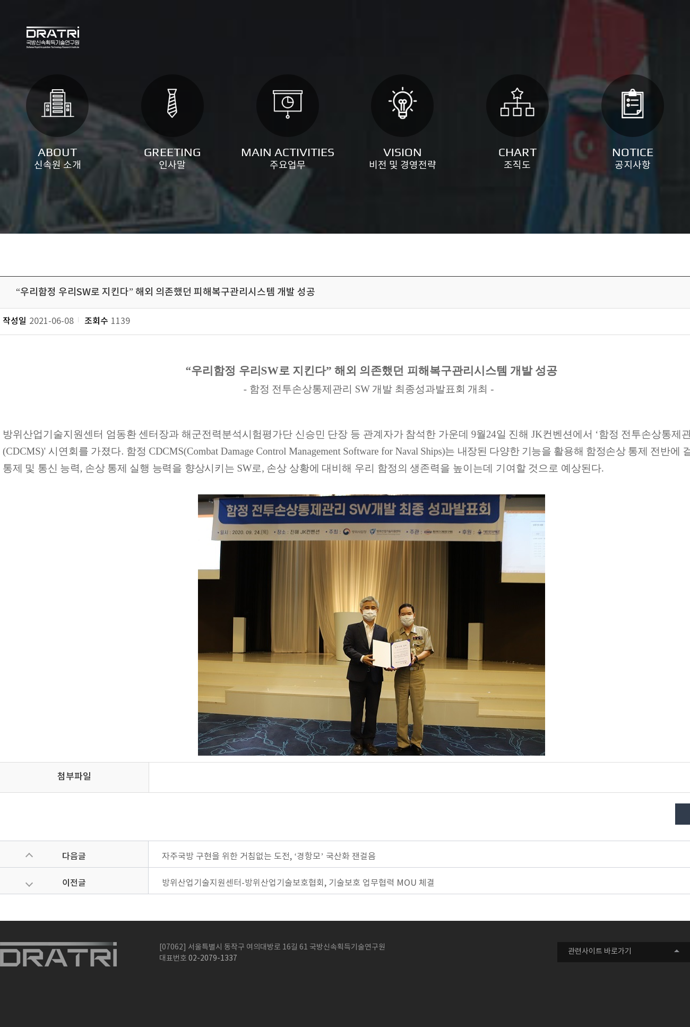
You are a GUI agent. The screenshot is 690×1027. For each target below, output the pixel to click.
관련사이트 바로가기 (600, 951)
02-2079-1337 (212, 958)
